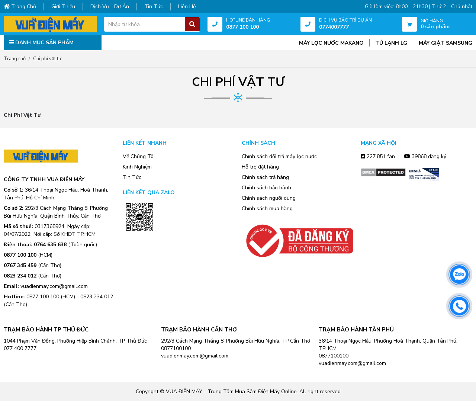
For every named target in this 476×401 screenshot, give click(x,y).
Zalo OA (139, 242)
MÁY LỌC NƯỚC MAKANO (331, 42)
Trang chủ (20, 6)
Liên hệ (187, 6)
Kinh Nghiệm (137, 166)
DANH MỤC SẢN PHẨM (41, 42)
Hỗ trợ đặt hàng (260, 166)
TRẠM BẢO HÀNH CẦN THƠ (199, 329)
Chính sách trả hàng (265, 177)
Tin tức (153, 6)
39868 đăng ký (425, 156)
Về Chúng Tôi (139, 156)
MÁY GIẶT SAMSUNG (445, 42)
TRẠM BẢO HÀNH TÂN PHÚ (356, 329)
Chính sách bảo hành (266, 187)
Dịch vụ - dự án (109, 6)
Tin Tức (132, 177)
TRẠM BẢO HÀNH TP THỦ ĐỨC (46, 329)
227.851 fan (378, 156)
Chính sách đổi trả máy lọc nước (279, 156)
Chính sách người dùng (269, 198)
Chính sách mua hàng (267, 208)
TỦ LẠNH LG (391, 42)
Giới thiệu (63, 6)
